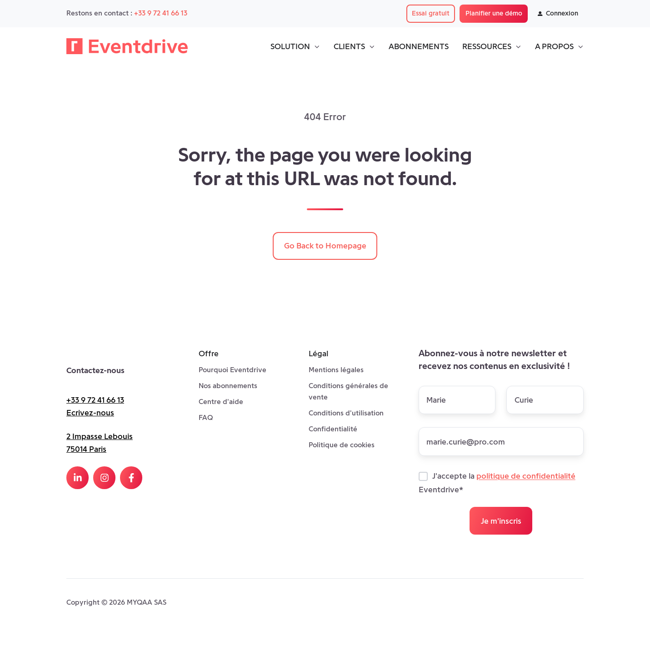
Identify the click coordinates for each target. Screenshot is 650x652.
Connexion (558, 13)
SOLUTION (290, 46)
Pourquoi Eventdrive (232, 369)
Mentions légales (336, 369)
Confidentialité (333, 429)
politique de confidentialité (525, 476)
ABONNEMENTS (419, 46)
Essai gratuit (431, 13)
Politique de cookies (342, 444)
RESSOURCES (486, 46)
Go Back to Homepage (325, 246)
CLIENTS (349, 46)
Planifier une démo (493, 13)
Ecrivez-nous (90, 413)
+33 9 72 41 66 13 (160, 13)
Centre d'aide (221, 401)
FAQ (206, 417)
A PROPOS (554, 46)
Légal (318, 354)
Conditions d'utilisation (346, 413)
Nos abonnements (228, 385)
